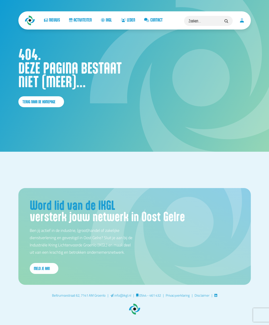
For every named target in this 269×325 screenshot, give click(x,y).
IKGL (106, 19)
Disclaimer (202, 295)
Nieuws (52, 19)
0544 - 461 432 (148, 295)
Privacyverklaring (178, 295)
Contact (153, 19)
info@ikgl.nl (120, 295)
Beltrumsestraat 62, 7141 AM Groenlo (79, 295)
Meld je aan (44, 268)
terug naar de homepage (41, 101)
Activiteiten (80, 19)
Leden (128, 19)
